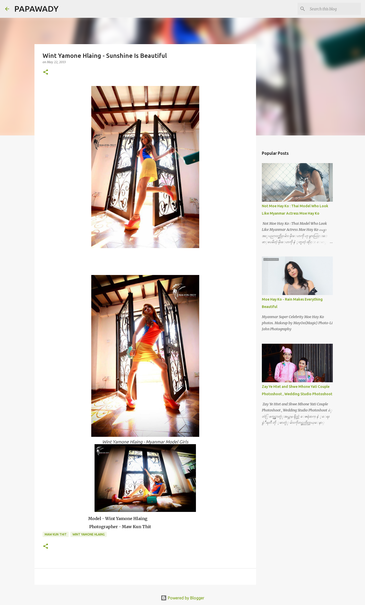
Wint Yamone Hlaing (88, 534)
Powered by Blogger (182, 598)
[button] (46, 72)
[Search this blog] (334, 9)
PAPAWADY (36, 8)
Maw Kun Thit (56, 534)
